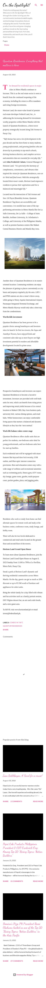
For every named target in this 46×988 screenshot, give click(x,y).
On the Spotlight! (16, 5)
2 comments (16, 801)
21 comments (16, 881)
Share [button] (5, 630)
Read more (38, 801)
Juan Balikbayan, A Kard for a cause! (22, 775)
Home (6, 45)
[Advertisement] (22, 716)
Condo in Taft (16, 623)
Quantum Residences (12, 626)
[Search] (35, 4)
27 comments (16, 961)
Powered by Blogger (23, 974)
